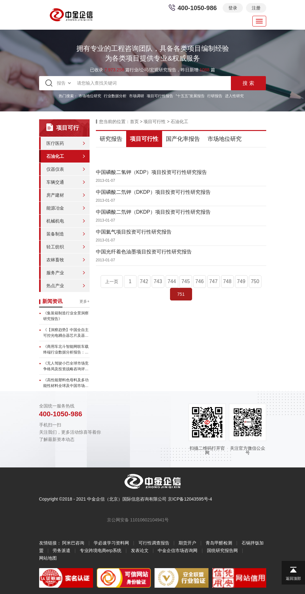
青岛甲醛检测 (219, 542)
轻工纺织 (55, 246)
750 (255, 281)
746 (199, 281)
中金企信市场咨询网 (177, 550)
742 (144, 281)
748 (227, 281)
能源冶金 (55, 208)
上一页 (111, 281)
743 (158, 281)
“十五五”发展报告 (190, 96)
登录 (232, 7)
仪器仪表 (55, 169)
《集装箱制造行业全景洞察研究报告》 (66, 316)
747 (213, 281)
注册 (256, 7)
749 (241, 281)
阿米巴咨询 (73, 542)
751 (181, 294)
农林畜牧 (55, 259)
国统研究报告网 (222, 550)
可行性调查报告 (153, 542)
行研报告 (214, 96)
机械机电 (55, 220)
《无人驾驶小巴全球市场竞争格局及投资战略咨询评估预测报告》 (66, 366)
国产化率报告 (183, 139)
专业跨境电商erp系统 (100, 550)
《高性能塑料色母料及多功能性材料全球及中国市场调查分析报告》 (66, 383)
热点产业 (55, 285)
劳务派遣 (61, 550)
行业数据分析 (115, 96)
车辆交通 (55, 182)
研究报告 (111, 139)
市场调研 (136, 96)
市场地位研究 (90, 96)
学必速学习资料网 (111, 542)
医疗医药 (55, 143)
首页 (134, 121)
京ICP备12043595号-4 (190, 499)
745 (185, 281)
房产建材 (55, 195)
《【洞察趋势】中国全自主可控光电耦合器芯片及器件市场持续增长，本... (66, 333)
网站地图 (48, 558)
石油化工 (55, 156)
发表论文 (140, 550)
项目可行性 (155, 121)
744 (171, 281)
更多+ (84, 301)
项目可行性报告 (160, 96)
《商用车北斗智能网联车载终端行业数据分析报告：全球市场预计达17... (66, 349)
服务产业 (55, 272)
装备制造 (55, 233)
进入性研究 (234, 96)
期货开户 (187, 542)
